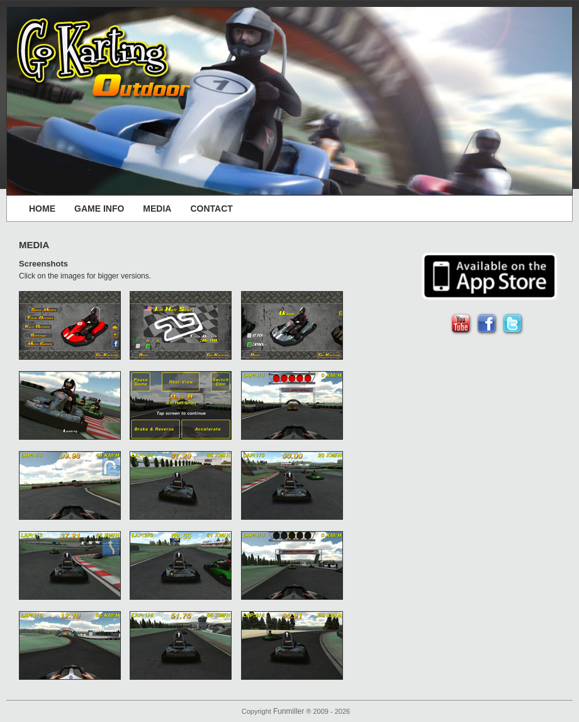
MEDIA (157, 208)
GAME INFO (99, 208)
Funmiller (288, 711)
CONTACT (211, 208)
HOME (42, 208)
